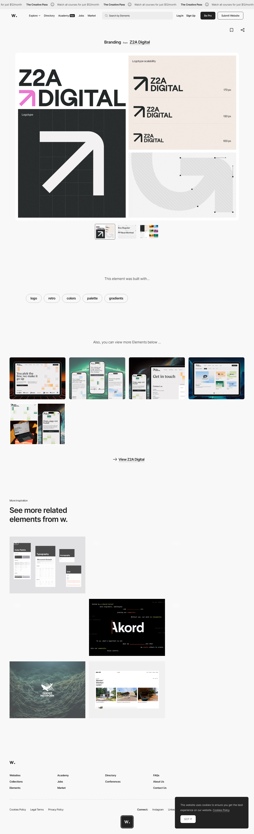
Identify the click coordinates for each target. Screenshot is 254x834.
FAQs (156, 775)
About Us (158, 781)
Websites (15, 775)
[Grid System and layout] (127, 689)
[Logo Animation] (47, 627)
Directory (49, 15)
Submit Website (230, 15)
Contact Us (159, 787)
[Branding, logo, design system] (47, 565)
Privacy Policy (55, 809)
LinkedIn (172, 809)
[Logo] (206, 565)
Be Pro (208, 15)
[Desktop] (37, 378)
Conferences (112, 781)
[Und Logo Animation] (127, 565)
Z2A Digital (140, 42)
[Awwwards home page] (127, 821)
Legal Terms (37, 809)
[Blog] (216, 378)
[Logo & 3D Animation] (206, 627)
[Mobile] (97, 378)
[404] (37, 424)
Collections (16, 781)
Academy (66, 15)
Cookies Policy (18, 809)
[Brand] (47, 689)
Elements (15, 787)
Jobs (81, 15)
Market (92, 15)
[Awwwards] (14, 15)
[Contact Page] (157, 378)
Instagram (158, 809)
